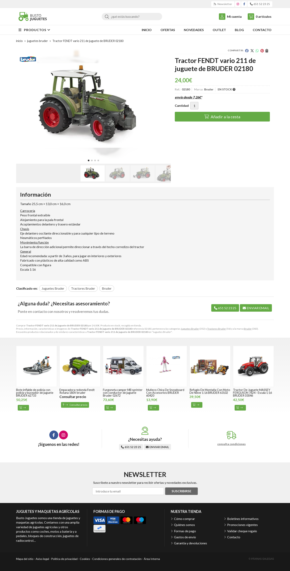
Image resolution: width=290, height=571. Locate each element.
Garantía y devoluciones (190, 543)
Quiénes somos (184, 525)
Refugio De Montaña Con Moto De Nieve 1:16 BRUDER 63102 (210, 391)
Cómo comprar (184, 519)
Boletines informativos (243, 519)
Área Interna (152, 559)
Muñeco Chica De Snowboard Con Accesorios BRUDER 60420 (165, 392)
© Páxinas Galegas (261, 558)
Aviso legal (42, 559)
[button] (88, 160)
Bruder (248, 328)
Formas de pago (185, 531)
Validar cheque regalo (242, 531)
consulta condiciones (231, 444)
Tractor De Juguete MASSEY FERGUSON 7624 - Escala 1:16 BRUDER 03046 (252, 392)
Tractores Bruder (216, 328)
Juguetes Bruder (190, 328)
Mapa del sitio (24, 559)
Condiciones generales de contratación (117, 559)
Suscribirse (181, 491)
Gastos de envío (185, 537)
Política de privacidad (64, 559)
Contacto (233, 537)
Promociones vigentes (242, 525)
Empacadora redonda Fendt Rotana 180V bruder (77, 391)
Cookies (85, 559)
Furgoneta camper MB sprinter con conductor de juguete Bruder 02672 (123, 392)
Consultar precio (75, 404)
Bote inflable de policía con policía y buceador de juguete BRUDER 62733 (34, 392)
